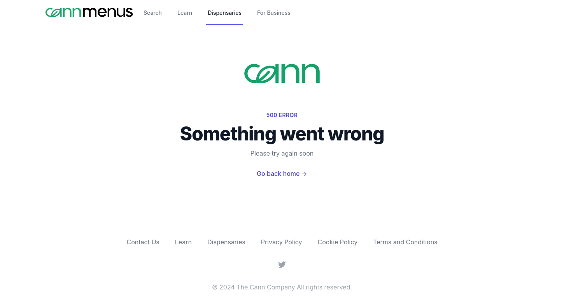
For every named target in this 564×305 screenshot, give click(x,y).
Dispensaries (225, 12)
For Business (274, 12)
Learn (184, 12)
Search (153, 12)
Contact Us (142, 242)
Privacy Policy (281, 242)
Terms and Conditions (405, 242)
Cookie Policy (337, 242)
